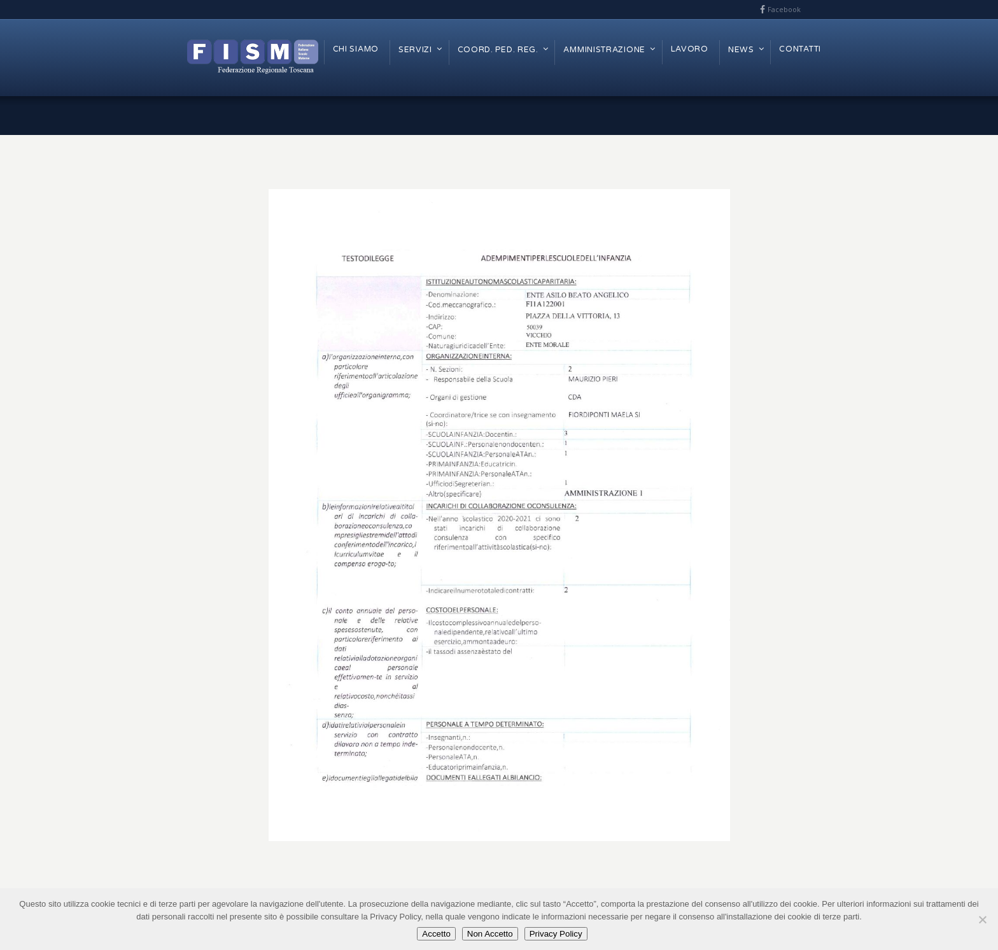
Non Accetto (490, 934)
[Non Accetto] (982, 919)
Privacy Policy (556, 934)
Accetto (436, 934)
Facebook (784, 9)
